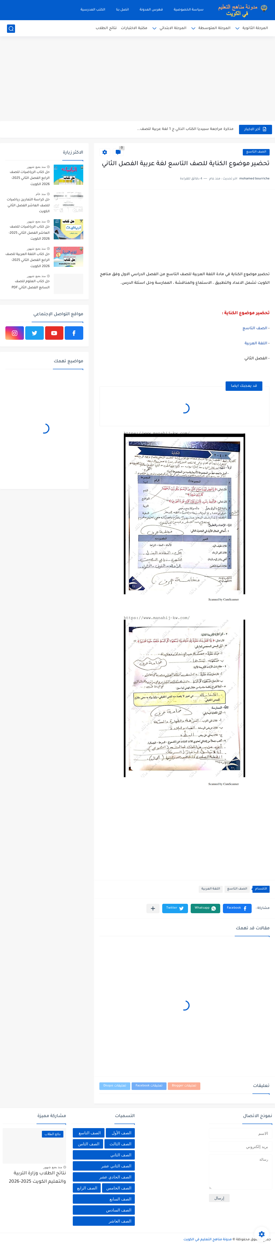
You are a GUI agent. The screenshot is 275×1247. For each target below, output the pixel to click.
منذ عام (41, 194)
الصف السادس (118, 1210)
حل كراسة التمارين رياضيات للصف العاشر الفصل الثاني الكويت (28, 206)
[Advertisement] (137, 79)
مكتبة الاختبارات (134, 28)
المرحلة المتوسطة (214, 28)
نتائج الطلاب (106, 28)
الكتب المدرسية (93, 10)
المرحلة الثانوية (255, 28)
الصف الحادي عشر (115, 1177)
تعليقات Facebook (149, 1086)
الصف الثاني (120, 1155)
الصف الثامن (88, 1144)
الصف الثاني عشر (116, 1166)
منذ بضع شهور (36, 167)
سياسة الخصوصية (189, 10)
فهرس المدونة (151, 10)
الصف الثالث (120, 1144)
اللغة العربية (256, 344)
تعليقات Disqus (114, 1086)
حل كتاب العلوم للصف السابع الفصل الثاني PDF (31, 284)
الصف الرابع (87, 1188)
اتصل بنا (122, 10)
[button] (237, 908)
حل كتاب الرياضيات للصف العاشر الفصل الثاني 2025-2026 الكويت (29, 233)
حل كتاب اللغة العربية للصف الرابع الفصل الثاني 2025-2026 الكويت (27, 260)
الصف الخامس (118, 1188)
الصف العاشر (120, 1221)
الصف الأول (121, 1133)
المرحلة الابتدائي (173, 28)
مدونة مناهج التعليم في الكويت (207, 1240)
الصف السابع (120, 1199)
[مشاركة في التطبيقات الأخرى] (153, 908)
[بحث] (11, 28)
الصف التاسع (256, 152)
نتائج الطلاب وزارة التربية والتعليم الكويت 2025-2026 (37, 1177)
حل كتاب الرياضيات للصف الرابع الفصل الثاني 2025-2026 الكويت (30, 178)
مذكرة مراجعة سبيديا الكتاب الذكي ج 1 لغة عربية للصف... (185, 129)
